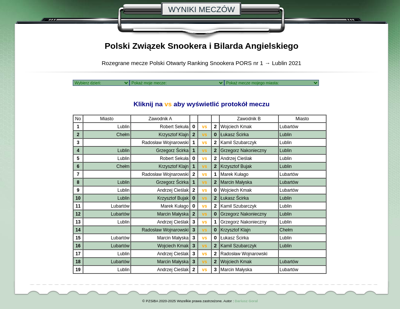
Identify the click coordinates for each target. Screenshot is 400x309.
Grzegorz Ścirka (172, 150)
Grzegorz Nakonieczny (243, 150)
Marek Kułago (234, 174)
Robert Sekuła (174, 126)
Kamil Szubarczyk (238, 142)
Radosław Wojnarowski (165, 142)
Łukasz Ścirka (234, 134)
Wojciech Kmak (236, 126)
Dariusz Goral (246, 301)
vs (204, 126)
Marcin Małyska (236, 182)
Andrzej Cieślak (236, 158)
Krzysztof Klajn (174, 134)
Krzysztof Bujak (236, 166)
